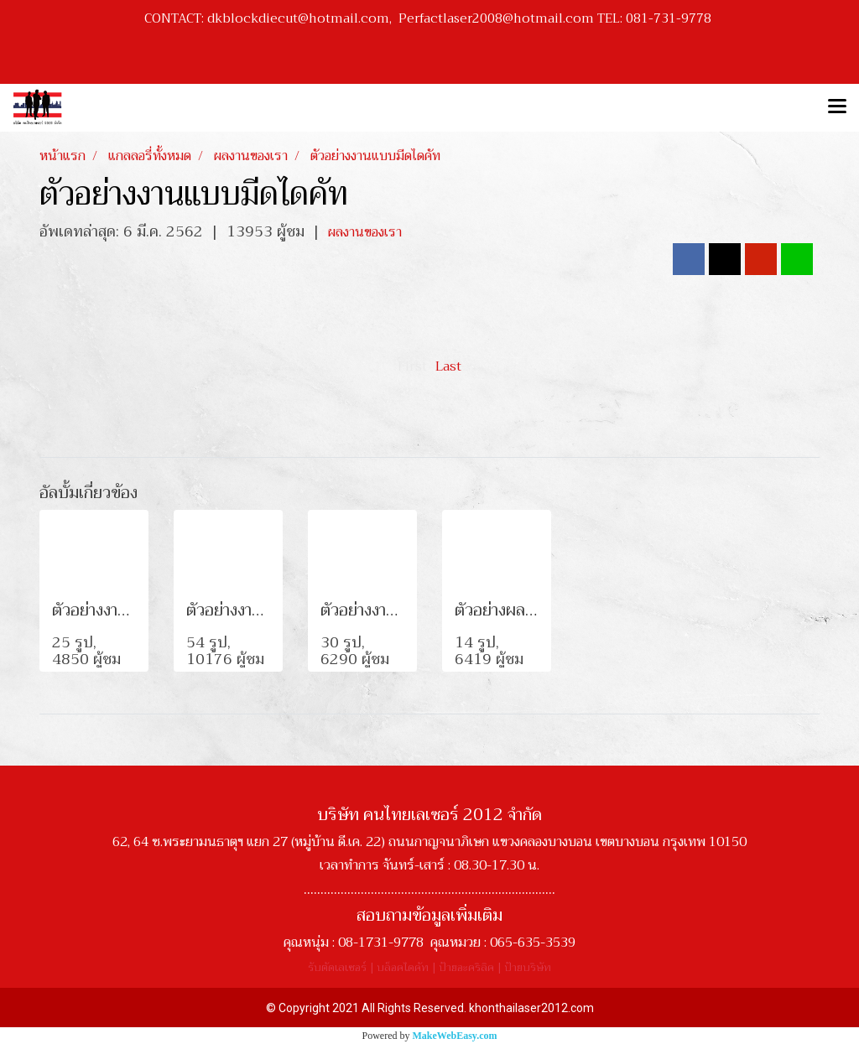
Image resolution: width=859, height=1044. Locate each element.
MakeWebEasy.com (455, 1035)
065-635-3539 (532, 942)
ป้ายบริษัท (527, 967)
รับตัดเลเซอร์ (337, 967)
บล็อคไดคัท (403, 967)
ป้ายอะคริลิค (466, 967)
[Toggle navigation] (837, 107)
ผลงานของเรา (365, 232)
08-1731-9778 (381, 942)
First (412, 366)
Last (448, 366)
